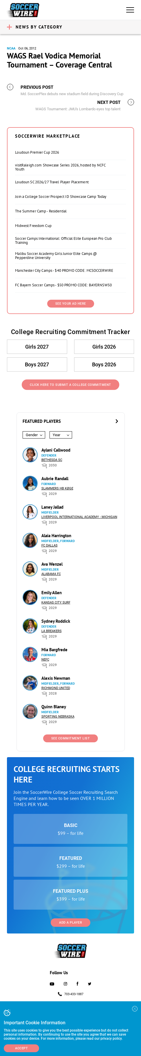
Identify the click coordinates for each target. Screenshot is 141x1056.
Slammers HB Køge (57, 488)
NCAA (11, 48)
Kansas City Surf (55, 602)
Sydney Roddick (55, 621)
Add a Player (70, 922)
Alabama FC (51, 574)
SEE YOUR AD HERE (70, 304)
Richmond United (55, 688)
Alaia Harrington (56, 535)
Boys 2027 (37, 364)
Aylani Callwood (55, 450)
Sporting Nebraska (57, 716)
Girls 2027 (37, 347)
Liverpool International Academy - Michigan (79, 517)
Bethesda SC (51, 460)
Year (56, 435)
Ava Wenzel (52, 564)
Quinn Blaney (53, 706)
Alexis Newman (55, 678)
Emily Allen (51, 592)
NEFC (45, 659)
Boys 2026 (104, 364)
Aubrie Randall (54, 478)
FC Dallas (49, 545)
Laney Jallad (52, 507)
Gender (32, 435)
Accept (21, 1048)
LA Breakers (51, 631)
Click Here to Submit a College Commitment (70, 385)
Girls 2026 (104, 347)
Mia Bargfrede (54, 649)
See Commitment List (70, 738)
